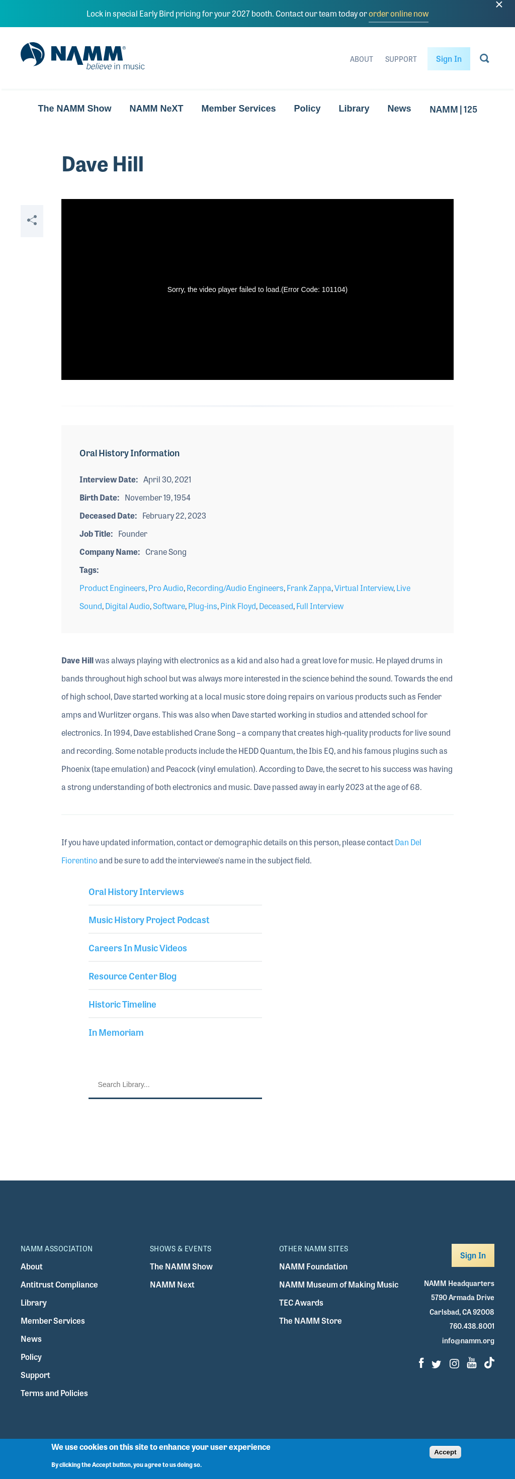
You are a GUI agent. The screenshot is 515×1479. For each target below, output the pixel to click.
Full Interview (320, 606)
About (361, 59)
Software (169, 606)
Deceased (276, 606)
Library (354, 109)
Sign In (449, 58)
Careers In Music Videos (138, 947)
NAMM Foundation (313, 1266)
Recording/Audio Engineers (235, 588)
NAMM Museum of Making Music (338, 1284)
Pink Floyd (238, 606)
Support (401, 59)
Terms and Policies (54, 1393)
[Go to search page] (484, 60)
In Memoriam (116, 1031)
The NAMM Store (310, 1320)
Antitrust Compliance (59, 1284)
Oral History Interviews (136, 891)
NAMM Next (172, 1284)
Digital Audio (127, 606)
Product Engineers (112, 588)
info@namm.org (468, 1340)
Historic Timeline (122, 1003)
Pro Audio (166, 588)
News (399, 109)
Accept (445, 1452)
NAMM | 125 (453, 108)
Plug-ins (202, 606)
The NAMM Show (74, 109)
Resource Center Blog (133, 975)
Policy (307, 109)
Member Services (238, 109)
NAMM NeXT (156, 109)
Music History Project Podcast (149, 919)
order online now (398, 13)
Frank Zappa (309, 588)
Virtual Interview (363, 588)
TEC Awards (301, 1302)
